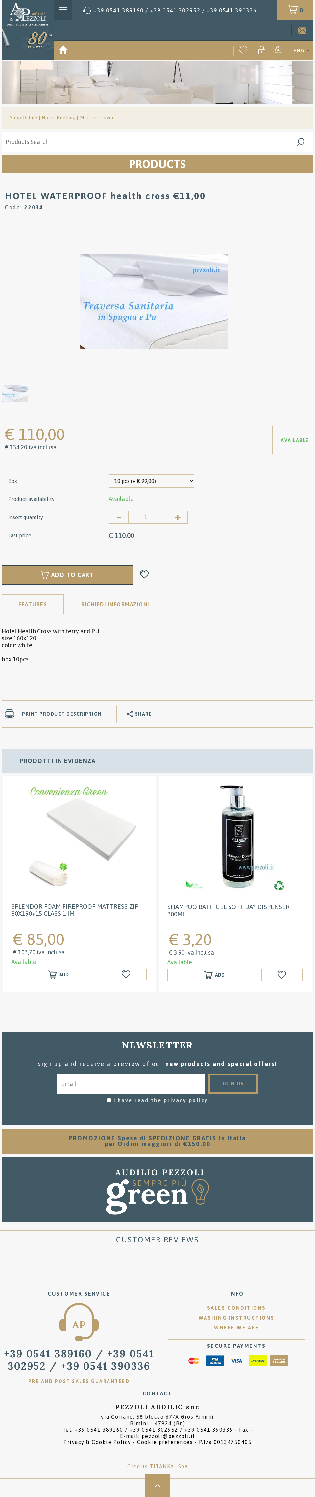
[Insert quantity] (148, 517)
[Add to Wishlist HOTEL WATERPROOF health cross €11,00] (144, 575)
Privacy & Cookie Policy (97, 1442)
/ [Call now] (79, 1359)
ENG (299, 50)
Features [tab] (32, 604)
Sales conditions (236, 1308)
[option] (154, 301)
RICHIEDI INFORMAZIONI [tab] (115, 604)
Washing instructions (237, 1318)
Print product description (62, 714)
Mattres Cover (97, 117)
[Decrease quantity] (119, 517)
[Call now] (170, 10)
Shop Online (23, 117)
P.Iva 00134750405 (225, 1442)
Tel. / (147, 1430)
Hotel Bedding (59, 117)
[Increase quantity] (178, 517)
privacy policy (186, 1100)
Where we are (236, 1327)
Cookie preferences (165, 1442)
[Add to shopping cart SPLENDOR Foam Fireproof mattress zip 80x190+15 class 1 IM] (59, 974)
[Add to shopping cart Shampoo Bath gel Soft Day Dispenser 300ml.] (214, 975)
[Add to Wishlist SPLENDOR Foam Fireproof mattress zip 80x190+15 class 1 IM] (127, 974)
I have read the (160, 1100)
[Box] (151, 481)
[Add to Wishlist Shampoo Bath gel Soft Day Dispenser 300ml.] (283, 975)
